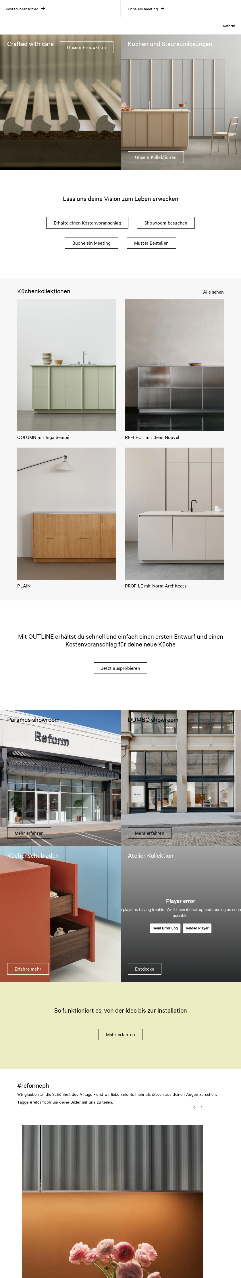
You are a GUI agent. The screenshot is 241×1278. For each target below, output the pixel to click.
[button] (65, 1186)
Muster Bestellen (151, 242)
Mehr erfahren (120, 1034)
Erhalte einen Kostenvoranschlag (87, 222)
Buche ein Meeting (91, 242)
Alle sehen (213, 292)
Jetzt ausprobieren (120, 668)
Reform (229, 25)
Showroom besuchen (165, 222)
